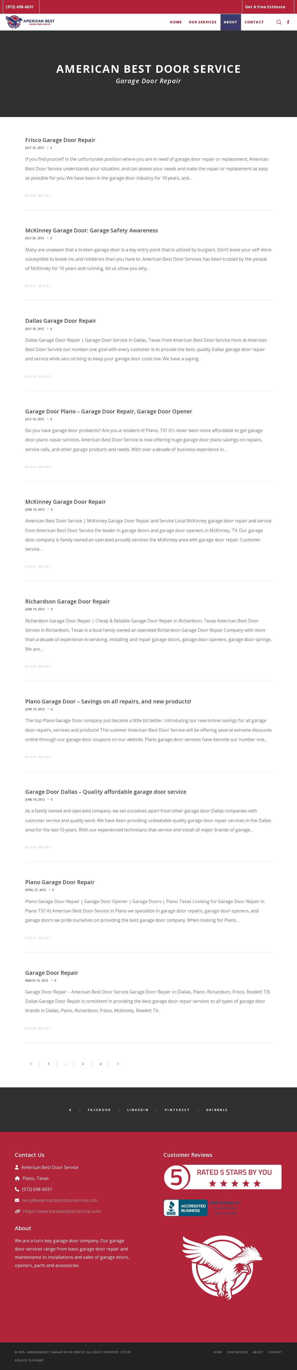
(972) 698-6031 (19, 6)
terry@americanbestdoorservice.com (59, 1200)
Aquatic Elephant (30, 1360)
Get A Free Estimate (265, 6)
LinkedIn (138, 1110)
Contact (275, 1352)
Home (217, 1352)
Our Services (237, 1352)
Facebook (99, 1110)
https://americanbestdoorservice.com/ (62, 1211)
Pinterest (177, 1110)
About (258, 1352)
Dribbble (217, 1110)
